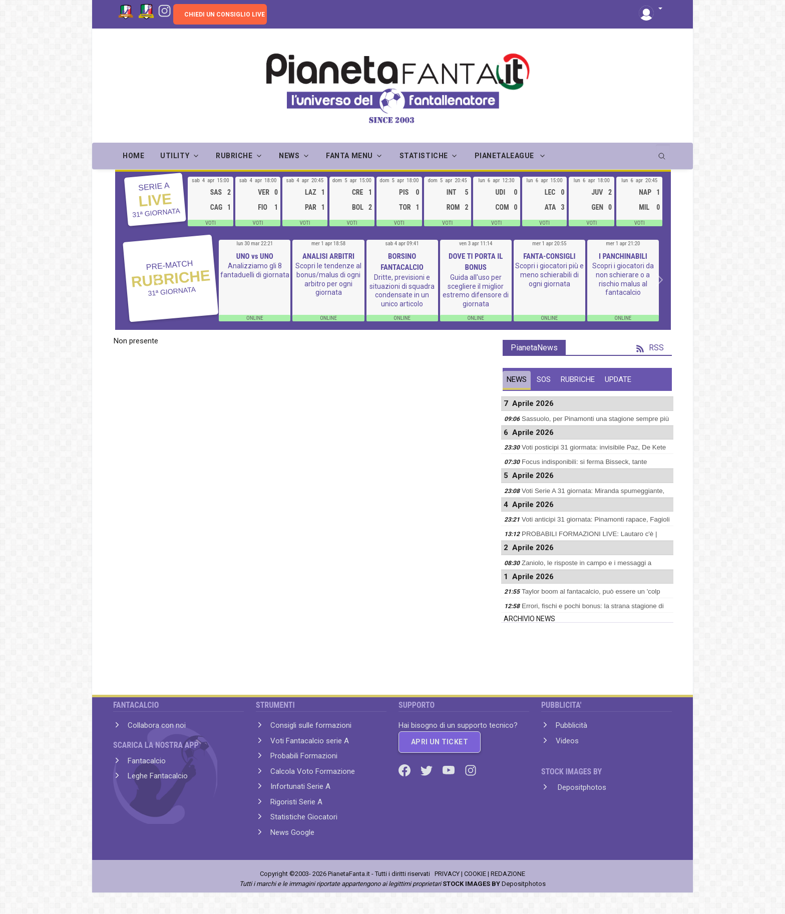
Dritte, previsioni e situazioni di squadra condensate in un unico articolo (402, 290)
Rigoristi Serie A (296, 801)
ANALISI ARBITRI (328, 256)
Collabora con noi (157, 725)
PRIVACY (447, 873)
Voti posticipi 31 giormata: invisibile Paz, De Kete (594, 447)
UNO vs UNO (254, 256)
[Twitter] (428, 769)
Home (133, 156)
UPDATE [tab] (618, 379)
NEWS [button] (289, 156)
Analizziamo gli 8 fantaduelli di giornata (254, 270)
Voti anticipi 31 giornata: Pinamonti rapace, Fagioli (596, 519)
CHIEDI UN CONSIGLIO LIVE (224, 14)
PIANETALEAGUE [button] (505, 156)
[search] (662, 152)
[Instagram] (164, 10)
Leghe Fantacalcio (158, 775)
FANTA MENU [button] (349, 156)
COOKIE (475, 873)
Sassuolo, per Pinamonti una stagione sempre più (595, 418)
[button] (650, 9)
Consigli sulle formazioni (310, 725)
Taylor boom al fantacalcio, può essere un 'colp (591, 591)
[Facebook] (406, 769)
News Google (292, 832)
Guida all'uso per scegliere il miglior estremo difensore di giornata (476, 290)
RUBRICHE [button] (234, 156)
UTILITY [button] (174, 156)
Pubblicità (571, 725)
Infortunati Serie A (300, 786)
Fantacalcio (147, 760)
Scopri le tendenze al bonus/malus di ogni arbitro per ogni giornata (328, 279)
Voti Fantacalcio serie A (309, 740)
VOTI (210, 223)
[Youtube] (450, 769)
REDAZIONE (508, 873)
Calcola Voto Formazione (312, 771)
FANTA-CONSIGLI (549, 256)
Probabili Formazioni (303, 755)
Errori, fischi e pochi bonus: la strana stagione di (593, 606)
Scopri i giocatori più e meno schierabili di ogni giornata (549, 274)
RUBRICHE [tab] (578, 379)
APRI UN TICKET (439, 742)
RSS (650, 347)
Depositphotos (581, 787)
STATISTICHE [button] (424, 156)
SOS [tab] (544, 379)
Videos (567, 740)
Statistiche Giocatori (303, 816)
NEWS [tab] (517, 379)
